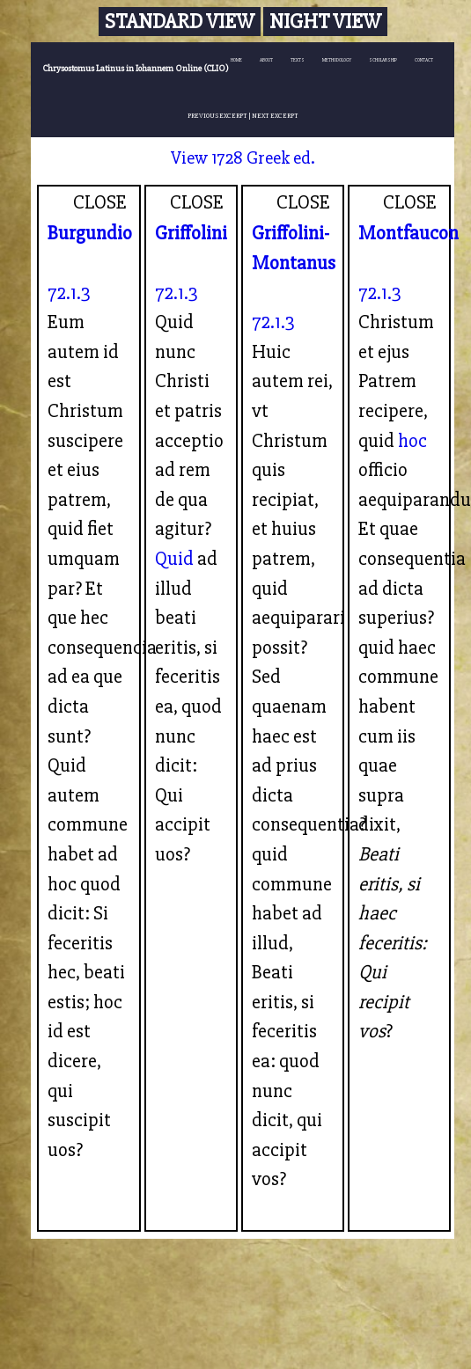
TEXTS (298, 60)
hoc (412, 440)
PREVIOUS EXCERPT (217, 116)
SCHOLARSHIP (383, 60)
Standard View (179, 21)
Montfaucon (408, 233)
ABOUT (266, 60)
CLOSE (100, 202)
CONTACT (424, 60)
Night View (325, 21)
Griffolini (191, 233)
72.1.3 (69, 293)
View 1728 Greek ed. (243, 158)
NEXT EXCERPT (275, 116)
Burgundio (90, 233)
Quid (174, 558)
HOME (236, 60)
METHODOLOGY (336, 60)
